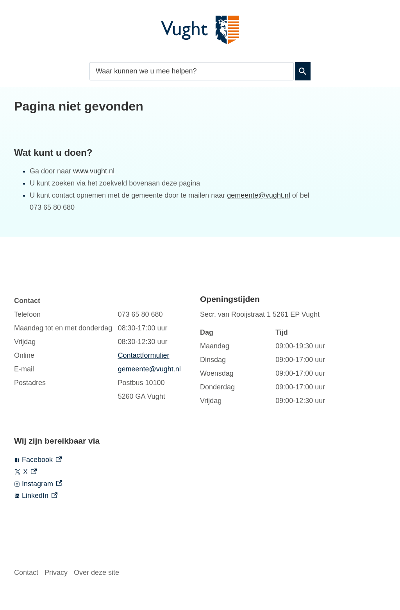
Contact (26, 572)
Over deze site (96, 572)
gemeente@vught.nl (258, 195)
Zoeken (301, 71)
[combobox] (191, 70)
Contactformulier (143, 355)
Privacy (56, 572)
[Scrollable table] (99, 348)
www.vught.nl (93, 171)
